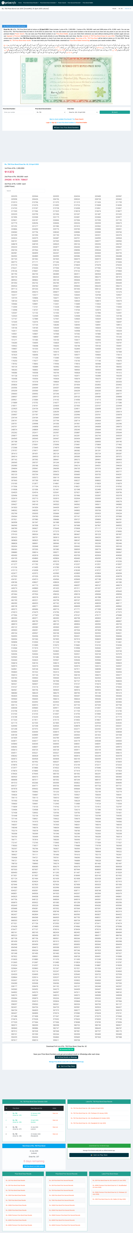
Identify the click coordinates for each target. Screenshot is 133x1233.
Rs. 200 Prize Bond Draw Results (15, 1185)
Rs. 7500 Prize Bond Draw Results (16, 1200)
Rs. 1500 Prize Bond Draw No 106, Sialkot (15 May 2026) (109, 1199)
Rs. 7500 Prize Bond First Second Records (61, 1200)
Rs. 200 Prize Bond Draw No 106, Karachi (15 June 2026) (109, 1180)
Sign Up (54, 122)
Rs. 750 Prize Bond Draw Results (15, 1190)
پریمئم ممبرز (57, 47)
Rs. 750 (120, 8)
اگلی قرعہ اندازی (61, 49)
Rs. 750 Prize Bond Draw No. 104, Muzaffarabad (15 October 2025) (90, 1118)
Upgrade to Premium (13, 36)
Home (20, 2)
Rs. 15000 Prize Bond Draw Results (16, 1205)
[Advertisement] (66, 18)
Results (114, 8)
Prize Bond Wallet (88, 2)
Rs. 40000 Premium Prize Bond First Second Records (64, 1225)
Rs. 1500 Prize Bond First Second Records (61, 1195)
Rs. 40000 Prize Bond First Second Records (62, 1220)
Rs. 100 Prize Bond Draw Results (15, 1180)
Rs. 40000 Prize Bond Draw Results (16, 1220)
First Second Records (74, 2)
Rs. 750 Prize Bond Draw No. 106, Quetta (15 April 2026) (87, 1108)
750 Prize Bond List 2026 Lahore (34, 1166)
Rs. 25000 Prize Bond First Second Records (62, 1210)
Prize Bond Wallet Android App (80, 40)
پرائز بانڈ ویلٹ (100, 47)
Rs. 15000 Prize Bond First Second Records (62, 1205)
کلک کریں (114, 49)
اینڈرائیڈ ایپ (69, 52)
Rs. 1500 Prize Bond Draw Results (16, 1195)
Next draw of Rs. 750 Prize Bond (87, 38)
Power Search (62, 2)
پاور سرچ (6, 44)
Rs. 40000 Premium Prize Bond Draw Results (19, 1225)
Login (48, 122)
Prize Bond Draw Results (30, 2)
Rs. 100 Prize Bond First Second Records (61, 1180)
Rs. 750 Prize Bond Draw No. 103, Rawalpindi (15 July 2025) (88, 1123)
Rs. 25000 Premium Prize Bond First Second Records (64, 1215)
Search (115, 112)
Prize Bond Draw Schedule (48, 2)
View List (55, 1113)
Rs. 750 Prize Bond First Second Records (61, 1190)
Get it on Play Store (66, 1066)
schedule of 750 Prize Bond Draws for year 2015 (98, 36)
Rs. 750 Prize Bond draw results (20, 40)
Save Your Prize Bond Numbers (66, 127)
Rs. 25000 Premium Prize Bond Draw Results (19, 1215)
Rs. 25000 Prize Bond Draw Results (16, 1210)
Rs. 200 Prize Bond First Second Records (61, 1185)
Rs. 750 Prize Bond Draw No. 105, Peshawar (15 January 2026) (89, 1113)
